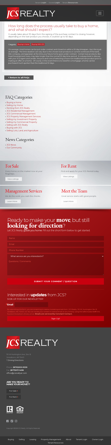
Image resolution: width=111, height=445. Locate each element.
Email (10, 305)
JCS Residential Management (20, 111)
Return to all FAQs (18, 77)
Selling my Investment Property (22, 119)
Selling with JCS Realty (17, 125)
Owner (54, 3)
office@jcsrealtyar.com (16, 373)
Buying (11, 439)
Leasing (32, 439)
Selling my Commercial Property (22, 122)
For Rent (13, 397)
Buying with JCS (38, 44)
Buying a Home (23, 44)
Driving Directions (15, 360)
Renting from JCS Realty (18, 108)
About (68, 439)
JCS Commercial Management (21, 113)
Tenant (40, 3)
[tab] (55, 32)
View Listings (13, 179)
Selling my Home (15, 105)
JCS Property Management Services (24, 116)
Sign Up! (55, 318)
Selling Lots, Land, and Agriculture (22, 130)
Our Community (14, 147)
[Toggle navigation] (100, 13)
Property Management (51, 439)
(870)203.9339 (20, 367)
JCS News (11, 145)
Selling (22, 439)
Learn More (13, 201)
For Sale (13, 391)
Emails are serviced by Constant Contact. (53, 314)
